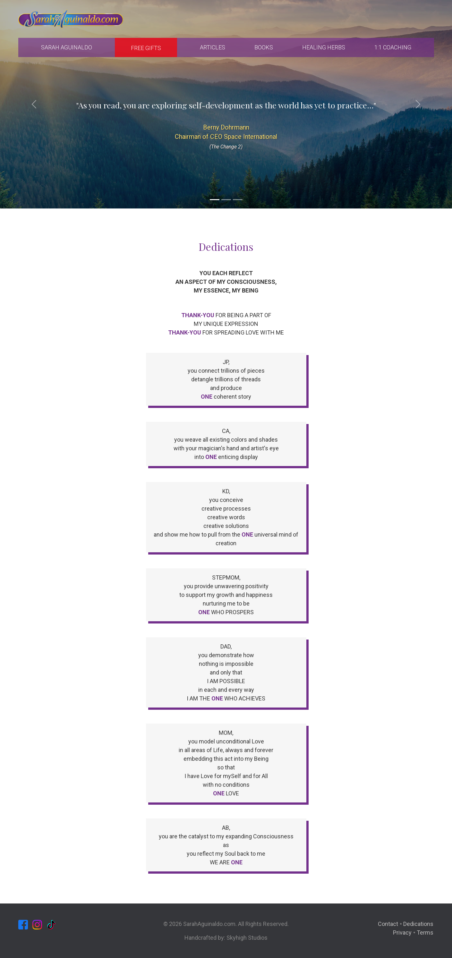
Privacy (402, 932)
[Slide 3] (238, 199)
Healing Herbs (323, 47)
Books (263, 47)
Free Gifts (146, 48)
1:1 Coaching (392, 47)
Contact (388, 923)
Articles (212, 47)
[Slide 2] (226, 199)
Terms (425, 932)
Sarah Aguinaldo (66, 47)
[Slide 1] (214, 199)
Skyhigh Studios (247, 937)
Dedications (418, 923)
